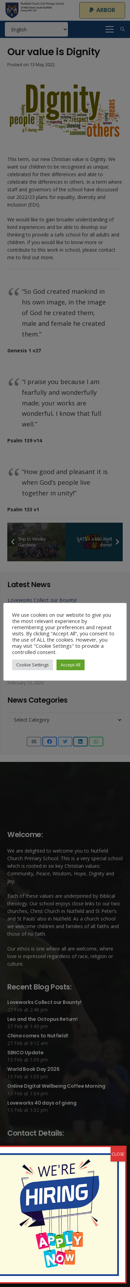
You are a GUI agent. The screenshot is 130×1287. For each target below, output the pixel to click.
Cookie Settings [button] (32, 665)
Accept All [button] (70, 665)
